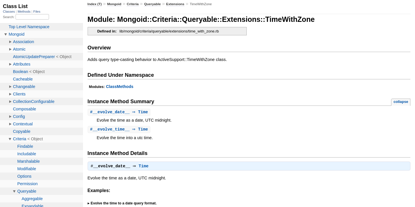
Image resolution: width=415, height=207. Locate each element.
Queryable (152, 4)
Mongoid (114, 4)
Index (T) (95, 4)
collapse (400, 101)
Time (145, 167)
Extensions (175, 4)
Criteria (133, 4)
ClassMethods (119, 86)
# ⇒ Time (120, 112)
